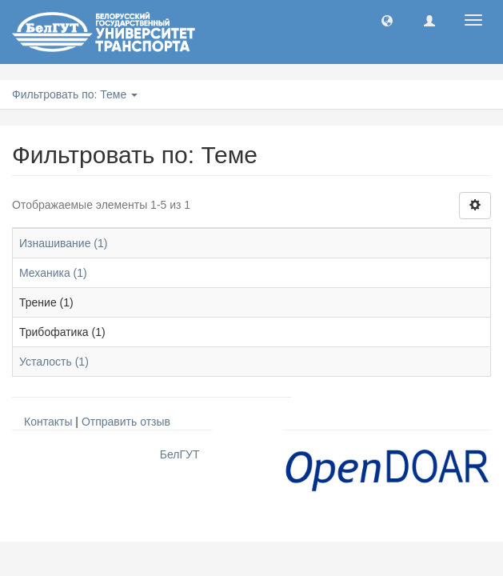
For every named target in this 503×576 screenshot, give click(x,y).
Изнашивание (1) (63, 243)
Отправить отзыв (126, 421)
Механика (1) (53, 272)
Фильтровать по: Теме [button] (75, 94)
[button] (387, 20)
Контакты (48, 421)
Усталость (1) (54, 361)
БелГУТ (180, 454)
